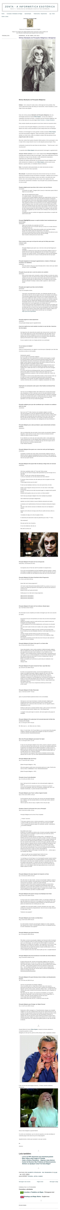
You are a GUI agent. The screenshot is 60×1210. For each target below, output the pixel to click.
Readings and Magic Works (32, 1196)
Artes (36, 1176)
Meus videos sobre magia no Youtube (33, 1158)
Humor (40, 1176)
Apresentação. (28, 13)
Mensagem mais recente (24, 1181)
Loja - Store (52, 13)
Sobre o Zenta (5, 16)
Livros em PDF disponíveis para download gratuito (37, 1156)
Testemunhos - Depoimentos (40, 13)
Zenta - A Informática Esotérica (30, 6)
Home (3, 13)
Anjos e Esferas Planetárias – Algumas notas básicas (38, 1160)
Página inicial (40, 1181)
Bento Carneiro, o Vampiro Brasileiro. (46, 120)
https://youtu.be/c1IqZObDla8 (29, 311)
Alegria (30, 1176)
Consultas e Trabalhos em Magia (33, 1192)
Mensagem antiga (54, 1181)
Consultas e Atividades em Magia (14, 13)
